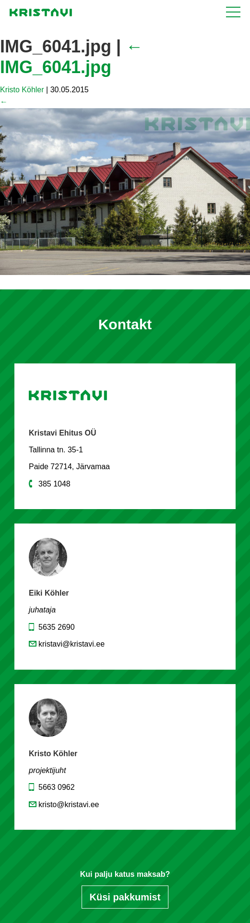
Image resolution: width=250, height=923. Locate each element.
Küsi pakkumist (125, 897)
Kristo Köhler (22, 90)
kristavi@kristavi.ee (71, 644)
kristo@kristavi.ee (68, 804)
